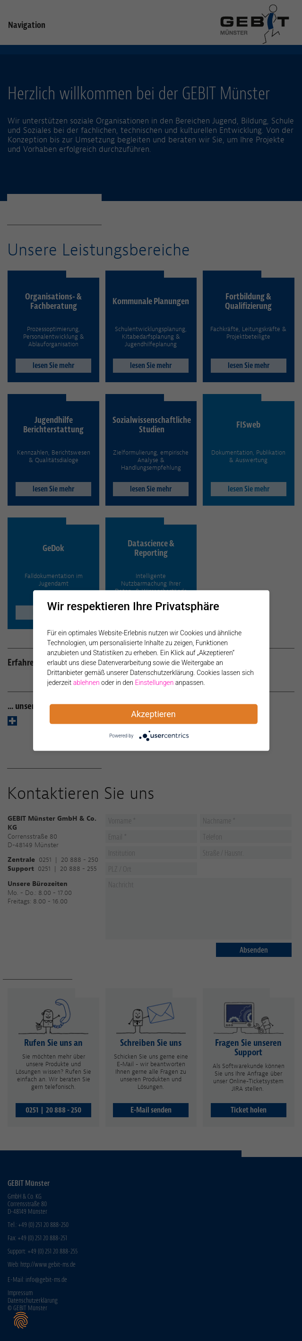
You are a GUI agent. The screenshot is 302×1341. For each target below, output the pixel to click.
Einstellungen (154, 682)
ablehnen (86, 682)
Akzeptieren (153, 714)
